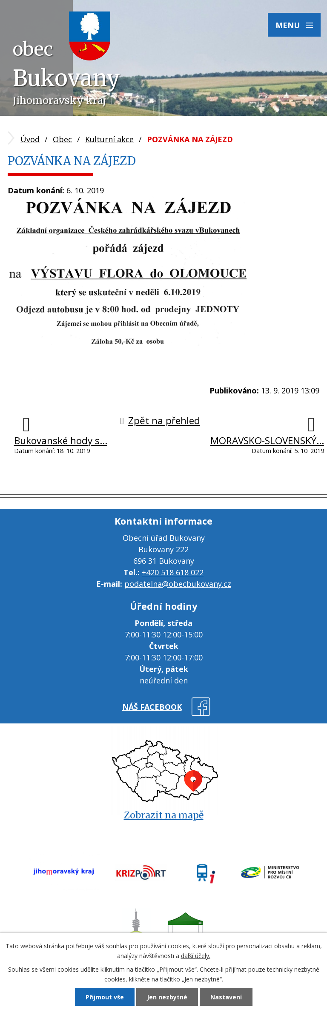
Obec (62, 139)
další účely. (195, 956)
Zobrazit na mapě (164, 815)
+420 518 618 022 (173, 572)
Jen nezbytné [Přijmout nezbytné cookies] (167, 997)
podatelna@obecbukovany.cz (177, 584)
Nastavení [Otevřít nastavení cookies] (226, 997)
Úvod (30, 139)
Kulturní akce (109, 139)
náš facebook (152, 707)
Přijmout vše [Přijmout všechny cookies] (105, 997)
